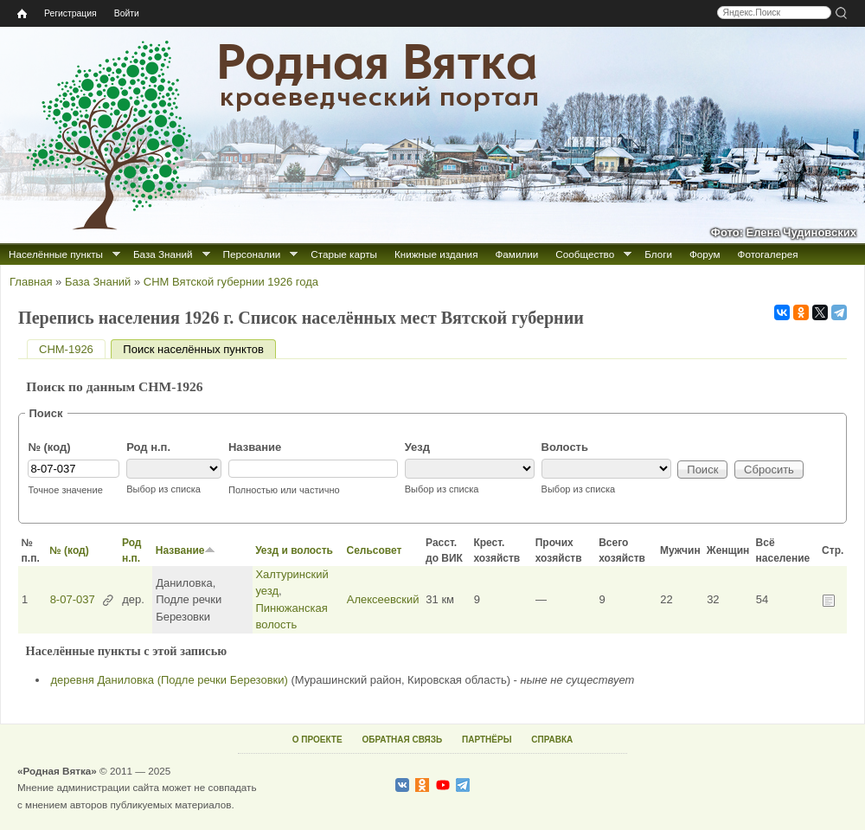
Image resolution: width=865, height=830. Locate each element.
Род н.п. (148, 447)
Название (254, 447)
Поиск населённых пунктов (199, 349)
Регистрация (70, 13)
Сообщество (584, 254)
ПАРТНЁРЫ (486, 739)
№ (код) (49, 447)
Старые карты (344, 254)
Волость (564, 447)
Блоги (658, 254)
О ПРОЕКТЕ (317, 739)
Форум (705, 254)
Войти (126, 13)
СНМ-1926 (66, 349)
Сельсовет (373, 550)
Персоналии (252, 254)
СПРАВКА (552, 739)
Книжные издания (435, 254)
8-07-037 (72, 599)
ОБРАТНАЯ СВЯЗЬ (402, 739)
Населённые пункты (56, 254)
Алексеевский (383, 599)
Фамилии (516, 254)
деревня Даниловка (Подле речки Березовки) (169, 679)
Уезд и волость (294, 550)
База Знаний (163, 254)
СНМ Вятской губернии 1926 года (231, 281)
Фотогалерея (768, 254)
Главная (31, 281)
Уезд (417, 447)
